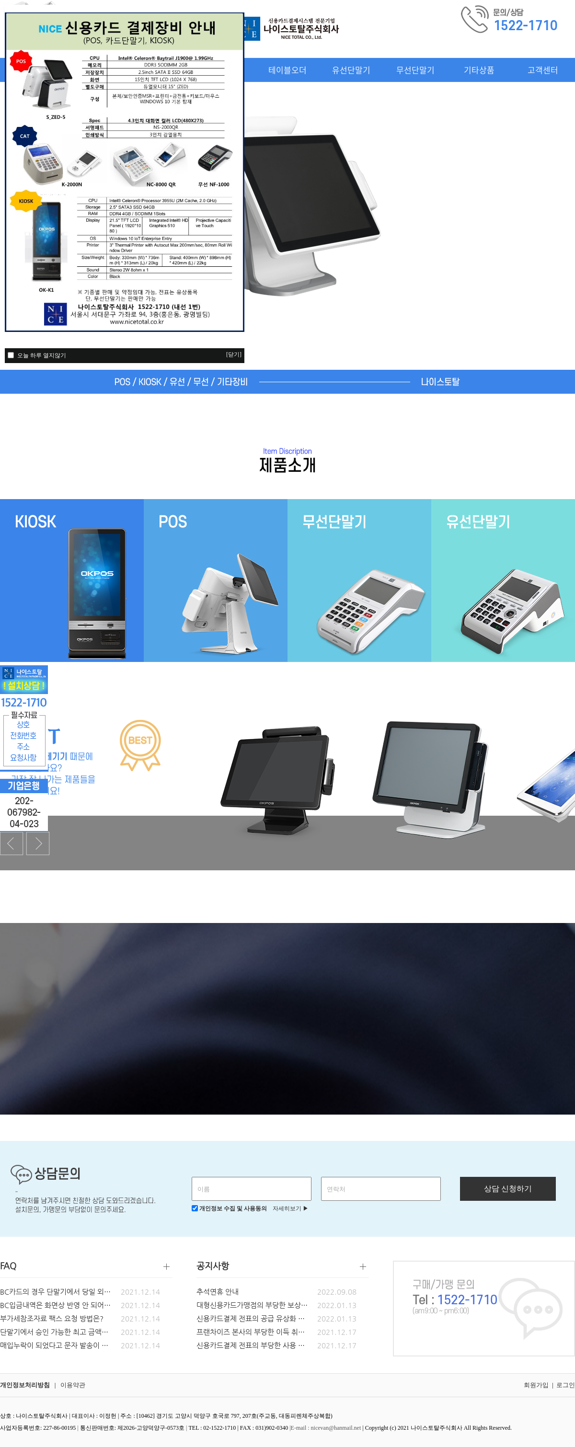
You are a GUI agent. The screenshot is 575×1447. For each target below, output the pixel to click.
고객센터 (543, 70)
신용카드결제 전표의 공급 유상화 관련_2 (258, 1318)
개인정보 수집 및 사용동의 (229, 1208)
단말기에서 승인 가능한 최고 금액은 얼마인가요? (74, 1332)
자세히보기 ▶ (288, 1208)
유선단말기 (351, 70)
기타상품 (479, 70)
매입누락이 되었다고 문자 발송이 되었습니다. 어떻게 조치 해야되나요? (107, 1345)
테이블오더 (287, 70)
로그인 (565, 1385)
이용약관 (72, 1385)
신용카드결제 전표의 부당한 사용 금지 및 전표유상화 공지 (283, 1345)
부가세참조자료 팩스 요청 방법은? (52, 1318)
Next (38, 843)
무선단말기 (415, 70)
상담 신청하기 (508, 1189)
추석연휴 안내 (217, 1291)
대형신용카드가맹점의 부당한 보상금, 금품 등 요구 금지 (280, 1305)
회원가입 (536, 1385)
